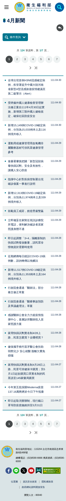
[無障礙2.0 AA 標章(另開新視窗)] (52, 470)
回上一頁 (59, 25)
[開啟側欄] (6, 7)
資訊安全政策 (30, 482)
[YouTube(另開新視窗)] (31, 470)
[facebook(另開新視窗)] (8, 470)
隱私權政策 (47, 482)
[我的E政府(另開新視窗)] (39, 470)
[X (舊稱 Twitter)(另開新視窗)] (24, 470)
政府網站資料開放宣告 (33, 487)
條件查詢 (15, 37)
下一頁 (30, 67)
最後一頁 (35, 67)
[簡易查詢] (59, 7)
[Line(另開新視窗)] (16, 470)
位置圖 (14, 482)
